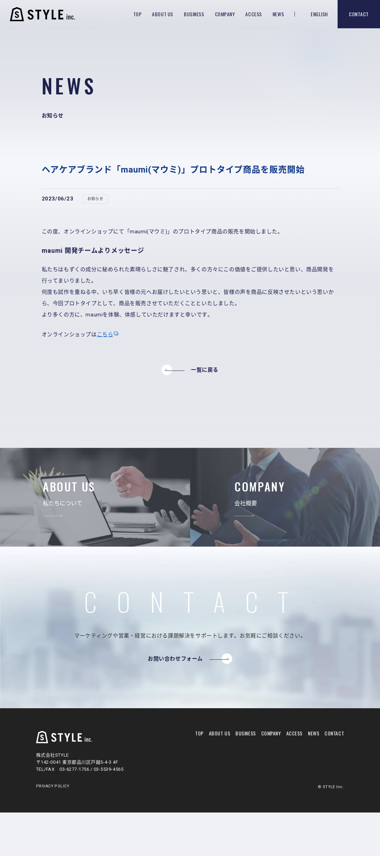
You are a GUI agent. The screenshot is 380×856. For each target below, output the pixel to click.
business (245, 733)
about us (219, 733)
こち (102, 334)
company (271, 733)
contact (334, 733)
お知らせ (95, 199)
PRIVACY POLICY (52, 786)
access (294, 733)
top (199, 733)
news (313, 733)
